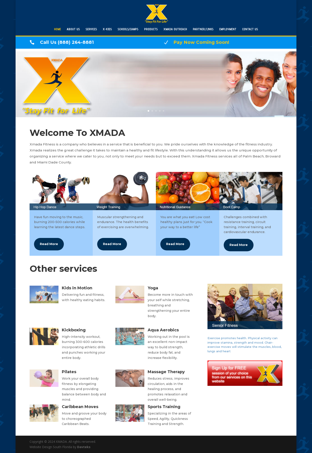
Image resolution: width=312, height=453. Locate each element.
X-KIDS (107, 29)
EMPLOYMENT (227, 29)
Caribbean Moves (80, 406)
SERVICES (91, 29)
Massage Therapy (166, 371)
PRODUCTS (151, 29)
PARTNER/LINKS (203, 29)
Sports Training (164, 406)
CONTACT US (250, 29)
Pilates (69, 371)
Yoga (153, 288)
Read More (49, 244)
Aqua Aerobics (163, 330)
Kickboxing (74, 330)
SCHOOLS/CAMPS (128, 29)
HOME (57, 29)
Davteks (84, 447)
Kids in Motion (77, 288)
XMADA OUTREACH (175, 29)
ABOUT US (73, 29)
